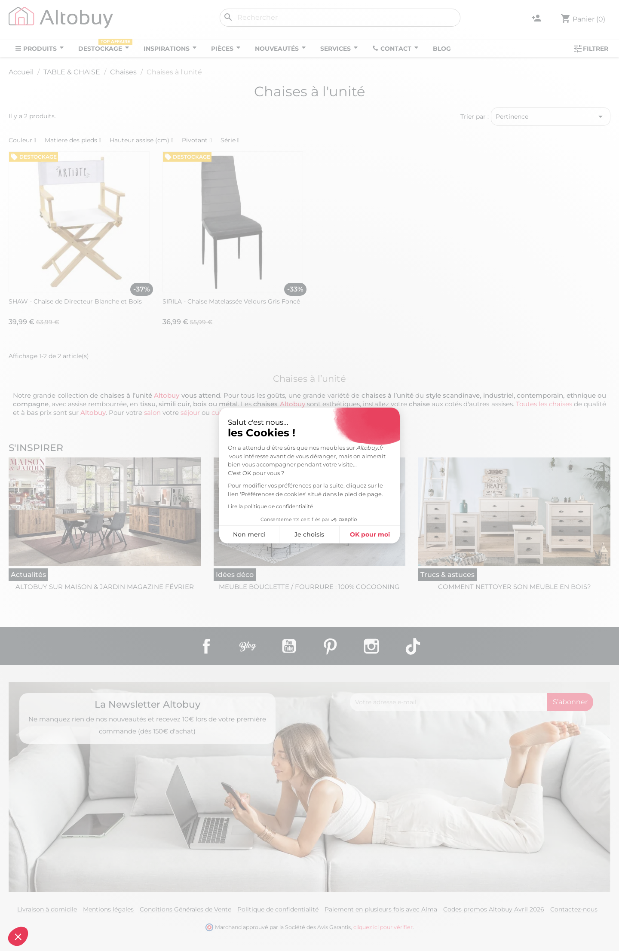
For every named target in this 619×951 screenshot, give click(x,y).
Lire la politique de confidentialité (270, 506)
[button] (18, 936)
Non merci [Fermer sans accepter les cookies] (249, 534)
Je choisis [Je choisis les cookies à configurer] (309, 534)
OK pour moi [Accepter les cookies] (370, 534)
